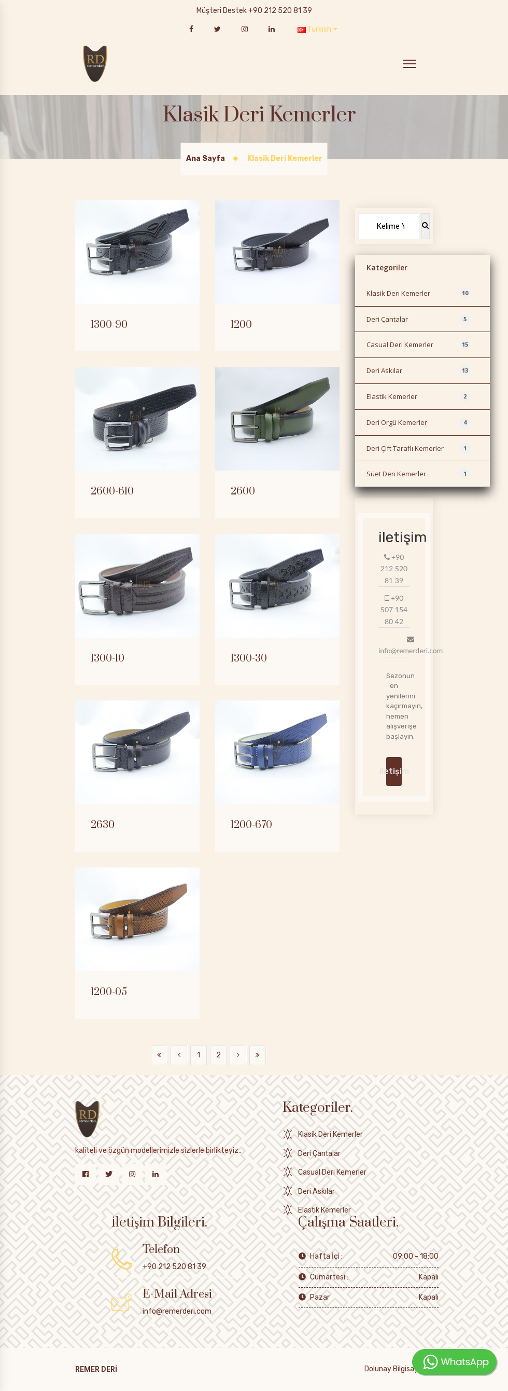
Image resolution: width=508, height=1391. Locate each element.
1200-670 (251, 825)
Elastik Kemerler (418, 396)
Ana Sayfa (205, 158)
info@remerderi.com (177, 1311)
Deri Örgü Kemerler (418, 422)
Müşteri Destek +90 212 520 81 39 (254, 10)
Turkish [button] (314, 29)
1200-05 (109, 992)
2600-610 (112, 492)
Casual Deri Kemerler (418, 344)
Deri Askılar (418, 370)
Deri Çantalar (418, 319)
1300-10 (107, 659)
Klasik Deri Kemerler (418, 293)
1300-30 (249, 659)
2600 (243, 492)
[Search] (389, 226)
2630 (103, 825)
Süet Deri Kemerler (418, 474)
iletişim (394, 771)
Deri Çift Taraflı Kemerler (418, 448)
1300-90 (109, 325)
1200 (241, 325)
